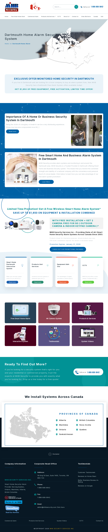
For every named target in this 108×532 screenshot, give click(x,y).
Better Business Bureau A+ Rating (88, 481)
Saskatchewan (66, 434)
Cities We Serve (86, 16)
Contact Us (75, 16)
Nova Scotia (85, 425)
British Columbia (87, 420)
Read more (12, 131)
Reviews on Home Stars (87, 476)
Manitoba (63, 425)
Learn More (46, 182)
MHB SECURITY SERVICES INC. (62, 528)
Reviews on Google (85, 486)
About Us (66, 16)
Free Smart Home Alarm (18, 16)
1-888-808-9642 (97, 6)
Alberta (62, 420)
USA (102, 16)
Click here (60, 507)
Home (6, 16)
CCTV (59, 16)
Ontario (62, 430)
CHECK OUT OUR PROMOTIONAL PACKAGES (67, 249)
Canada (96, 16)
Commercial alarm (10, 521)
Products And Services (48, 16)
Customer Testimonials (86, 472)
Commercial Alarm (33, 16)
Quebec (83, 430)
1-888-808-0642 (43, 497)
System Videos (62, 521)
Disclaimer (54, 454)
